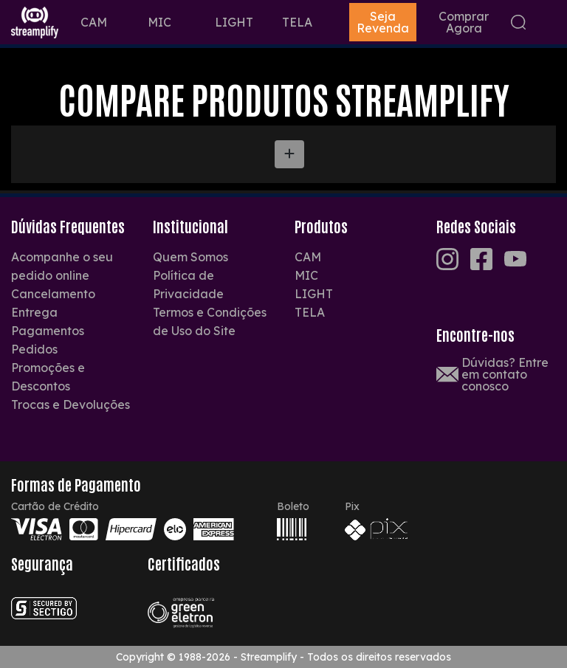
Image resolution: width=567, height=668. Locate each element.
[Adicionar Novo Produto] (289, 154)
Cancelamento (53, 293)
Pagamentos (47, 330)
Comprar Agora (464, 22)
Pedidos (34, 349)
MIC (159, 22)
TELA (297, 22)
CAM (93, 22)
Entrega (34, 312)
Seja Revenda (383, 22)
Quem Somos (190, 256)
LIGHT (234, 22)
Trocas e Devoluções (70, 404)
